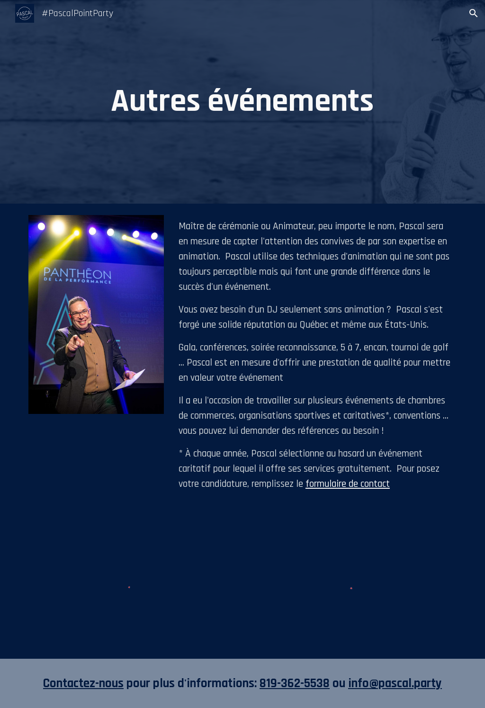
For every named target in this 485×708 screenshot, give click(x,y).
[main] (242, 101)
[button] (473, 13)
